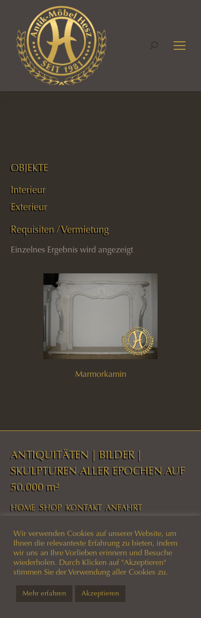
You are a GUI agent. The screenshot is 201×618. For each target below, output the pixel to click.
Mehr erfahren (44, 593)
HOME (23, 507)
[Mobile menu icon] (179, 45)
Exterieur (29, 207)
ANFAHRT (124, 507)
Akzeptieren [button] (100, 593)
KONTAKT (84, 507)
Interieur (28, 190)
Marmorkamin (100, 374)
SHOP (51, 507)
